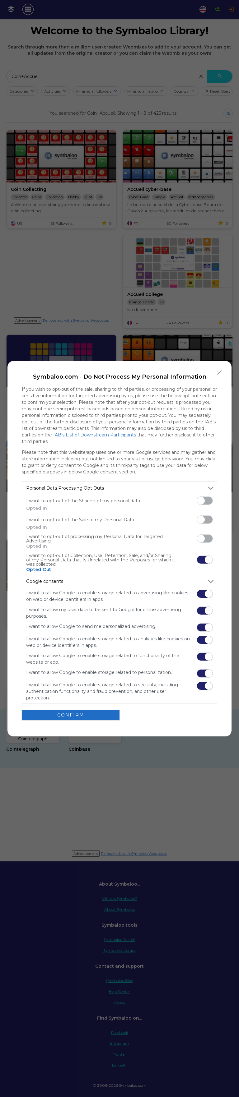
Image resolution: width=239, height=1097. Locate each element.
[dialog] (119, 548)
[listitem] (119, 488)
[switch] (205, 500)
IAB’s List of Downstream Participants (94, 434)
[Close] (219, 373)
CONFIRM (70, 714)
